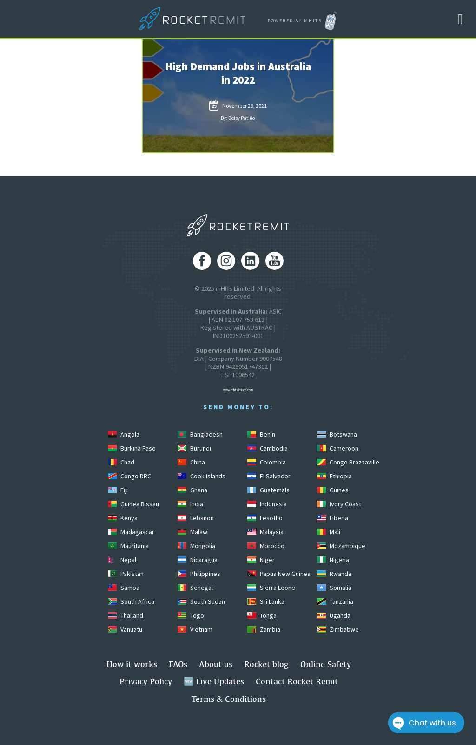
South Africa (131, 601)
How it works (131, 664)
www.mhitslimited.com (238, 390)
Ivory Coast (339, 504)
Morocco (265, 546)
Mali (328, 532)
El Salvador (269, 476)
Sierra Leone (271, 587)
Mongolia (196, 546)
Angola (123, 434)
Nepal (122, 559)
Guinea (333, 490)
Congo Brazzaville (348, 462)
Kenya (123, 518)
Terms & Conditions (229, 699)
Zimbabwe (338, 629)
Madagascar (131, 532)
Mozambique (341, 546)
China (191, 462)
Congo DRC (129, 476)
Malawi (193, 532)
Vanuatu (125, 629)
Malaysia (265, 532)
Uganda (333, 615)
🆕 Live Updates (214, 681)
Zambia (263, 629)
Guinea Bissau (133, 504)
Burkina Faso (132, 448)
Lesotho (265, 518)
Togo (191, 615)
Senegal (195, 587)
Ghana (192, 490)
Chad (121, 462)
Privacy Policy (145, 681)
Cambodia (267, 448)
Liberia (332, 518)
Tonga (262, 615)
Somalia (334, 587)
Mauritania (128, 546)
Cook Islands (201, 476)
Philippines (199, 573)
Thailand (125, 615)
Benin (261, 434)
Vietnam (195, 629)
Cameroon (337, 448)
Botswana (337, 434)
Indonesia (267, 504)
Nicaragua (198, 559)
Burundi (194, 448)
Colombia (266, 462)
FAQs (178, 664)
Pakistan (126, 573)
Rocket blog (266, 664)
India (190, 504)
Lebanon (196, 518)
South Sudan (201, 601)
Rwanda (334, 573)
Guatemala (268, 490)
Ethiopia (334, 476)
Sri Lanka (265, 601)
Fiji (118, 490)
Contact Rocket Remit (297, 681)
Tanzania (335, 601)
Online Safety (325, 664)
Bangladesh (200, 434)
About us (215, 664)
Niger (261, 559)
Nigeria (333, 559)
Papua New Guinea (279, 573)
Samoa (123, 587)
